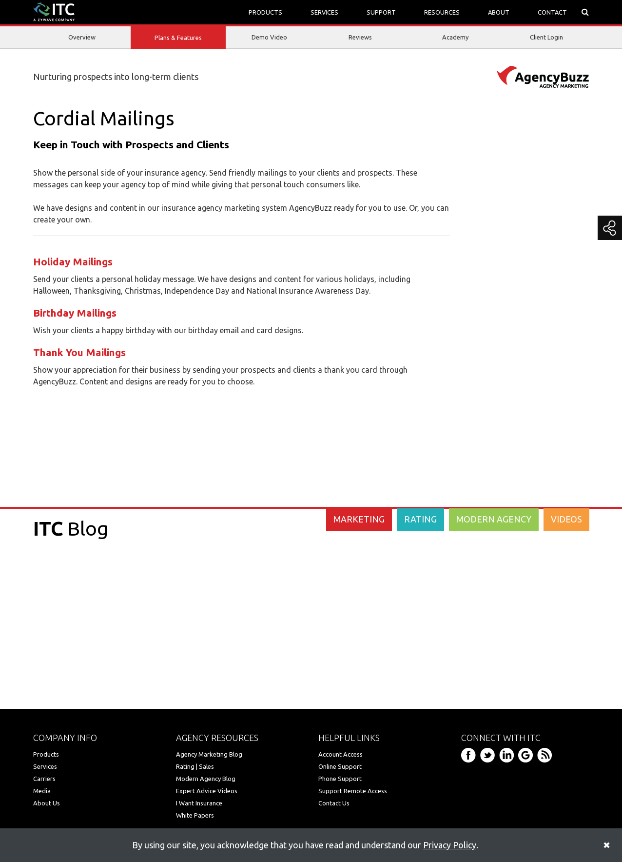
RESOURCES (442, 12)
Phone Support (340, 778)
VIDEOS (566, 519)
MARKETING (359, 519)
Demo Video (269, 37)
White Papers (195, 815)
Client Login (546, 37)
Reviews (360, 37)
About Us (46, 803)
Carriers (44, 778)
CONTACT (552, 12)
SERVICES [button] (324, 12)
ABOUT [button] (498, 12)
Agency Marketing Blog (209, 754)
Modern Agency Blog (205, 778)
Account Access (340, 754)
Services (45, 766)
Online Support (340, 766)
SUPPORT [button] (381, 12)
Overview (82, 37)
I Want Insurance (199, 803)
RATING (420, 519)
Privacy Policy (449, 845)
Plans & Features (178, 38)
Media (42, 790)
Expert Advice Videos (206, 790)
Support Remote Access (352, 790)
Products (46, 754)
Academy (455, 37)
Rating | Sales (195, 766)
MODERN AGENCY (493, 519)
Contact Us (334, 803)
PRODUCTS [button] (265, 12)
